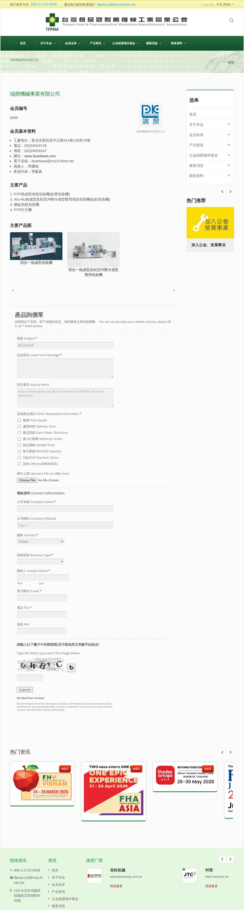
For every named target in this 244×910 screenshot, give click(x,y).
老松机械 (117, 870)
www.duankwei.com (40, 156)
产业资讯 (97, 43)
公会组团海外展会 (125, 43)
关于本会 (48, 43)
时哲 (209, 870)
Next (222, 191)
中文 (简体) (224, 4)
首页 (22, 43)
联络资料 (178, 43)
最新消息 (153, 43)
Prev (230, 191)
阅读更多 (116, 886)
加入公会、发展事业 (208, 245)
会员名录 (72, 43)
